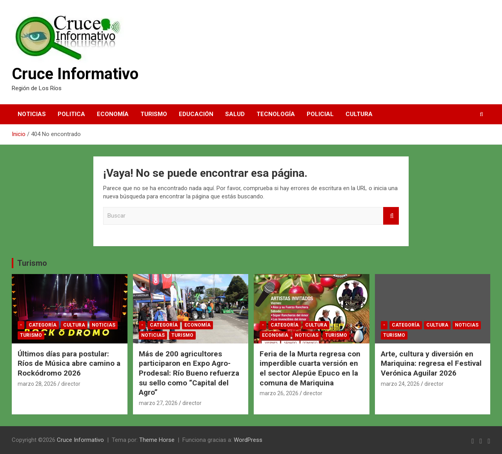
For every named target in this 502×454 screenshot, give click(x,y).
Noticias (32, 114)
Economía (113, 114)
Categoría (42, 325)
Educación (196, 114)
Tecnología (275, 114)
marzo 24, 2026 (400, 384)
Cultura (359, 114)
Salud (235, 114)
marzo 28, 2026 (37, 384)
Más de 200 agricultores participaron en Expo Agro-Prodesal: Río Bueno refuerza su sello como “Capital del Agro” (189, 373)
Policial (320, 114)
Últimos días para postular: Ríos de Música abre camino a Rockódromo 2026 (69, 363)
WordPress (248, 439)
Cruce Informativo (75, 74)
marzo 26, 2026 (279, 393)
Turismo (153, 114)
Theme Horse (157, 439)
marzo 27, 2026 (158, 403)
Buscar (391, 216)
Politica (71, 114)
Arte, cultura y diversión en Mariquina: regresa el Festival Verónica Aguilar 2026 (431, 363)
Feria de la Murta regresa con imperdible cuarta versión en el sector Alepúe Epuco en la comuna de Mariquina (310, 368)
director (70, 384)
